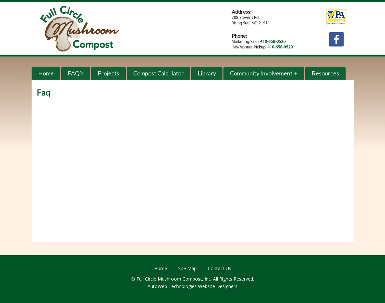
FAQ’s (76, 73)
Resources (325, 73)
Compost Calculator (158, 73)
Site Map (187, 268)
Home (46, 73)
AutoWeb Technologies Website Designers (192, 286)
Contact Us (219, 268)
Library (207, 73)
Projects (108, 73)
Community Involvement (261, 73)
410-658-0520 (273, 42)
